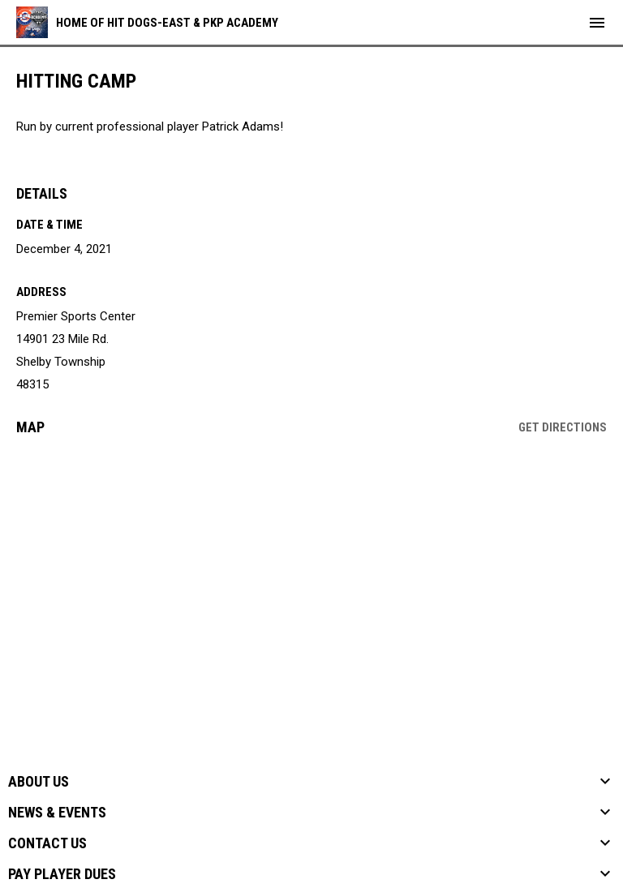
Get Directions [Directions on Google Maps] (562, 427)
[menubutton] (597, 22)
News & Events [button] (57, 812)
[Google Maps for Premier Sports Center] (311, 572)
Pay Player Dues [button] (62, 874)
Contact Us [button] (47, 843)
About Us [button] (38, 781)
